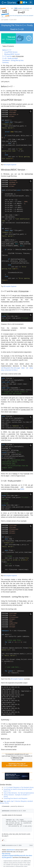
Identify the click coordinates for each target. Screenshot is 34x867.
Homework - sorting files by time (12, 60)
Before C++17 (6, 50)
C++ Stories (9, 2)
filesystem (24, 835)
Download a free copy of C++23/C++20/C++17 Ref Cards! (17, 799)
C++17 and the (13, 56)
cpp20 (8, 835)
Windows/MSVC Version (12, 54)
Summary (5, 62)
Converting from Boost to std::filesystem (15, 832)
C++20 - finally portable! (10, 58)
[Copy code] (30, 111)
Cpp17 (13, 835)
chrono (6, 837)
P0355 (22, 509)
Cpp (5, 835)
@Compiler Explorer (10, 301)
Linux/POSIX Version (10, 52)
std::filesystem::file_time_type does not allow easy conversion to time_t (17, 384)
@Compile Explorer (10, 169)
